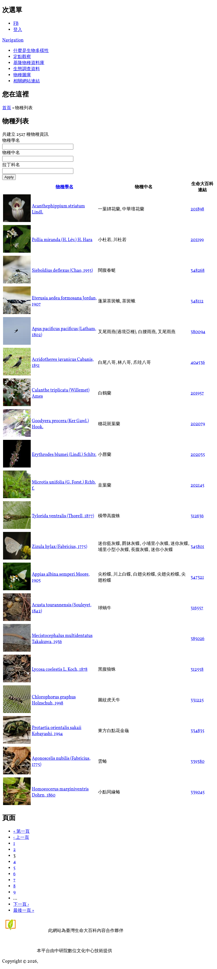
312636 (197, 516)
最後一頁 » (23, 911)
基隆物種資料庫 (28, 63)
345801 (197, 547)
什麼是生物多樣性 (31, 51)
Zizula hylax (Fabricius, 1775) (59, 547)
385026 (198, 639)
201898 (197, 209)
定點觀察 (22, 57)
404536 (198, 363)
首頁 (6, 108)
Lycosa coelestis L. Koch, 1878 (59, 670)
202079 (198, 424)
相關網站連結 (26, 81)
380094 (198, 332)
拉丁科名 (11, 165)
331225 (197, 700)
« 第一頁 (21, 832)
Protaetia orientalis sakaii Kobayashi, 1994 (56, 731)
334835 (198, 731)
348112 (197, 301)
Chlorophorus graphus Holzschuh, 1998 (54, 700)
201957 (197, 393)
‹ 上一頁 (21, 838)
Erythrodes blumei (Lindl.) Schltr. (64, 455)
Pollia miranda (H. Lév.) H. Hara (62, 240)
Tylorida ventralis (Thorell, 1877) (63, 516)
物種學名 (11, 141)
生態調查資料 (26, 69)
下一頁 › (21, 905)
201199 (197, 240)
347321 (197, 577)
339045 (198, 792)
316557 (197, 608)
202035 (198, 455)
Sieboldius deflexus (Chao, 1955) (62, 271)
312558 (197, 670)
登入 (17, 30)
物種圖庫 (22, 75)
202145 (198, 485)
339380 (198, 762)
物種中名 (11, 153)
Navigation (13, 40)
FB (16, 24)
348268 (198, 271)
